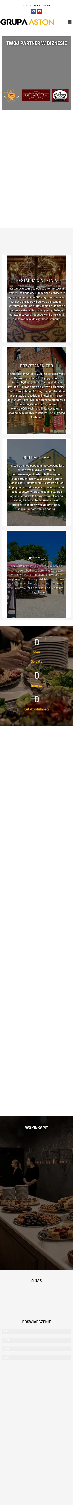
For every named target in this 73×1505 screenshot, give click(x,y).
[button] (69, 22)
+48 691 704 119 (41, 5)
